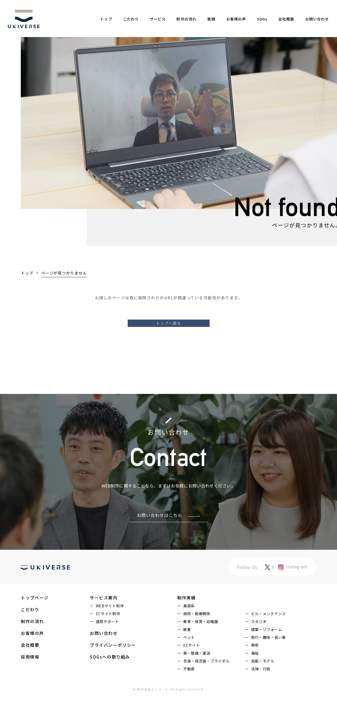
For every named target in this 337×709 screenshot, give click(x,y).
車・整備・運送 (196, 667)
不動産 (189, 683)
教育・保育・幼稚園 (200, 635)
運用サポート (107, 635)
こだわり (131, 19)
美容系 (189, 619)
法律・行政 (261, 683)
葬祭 (255, 659)
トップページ (35, 611)
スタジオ (259, 635)
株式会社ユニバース (152, 703)
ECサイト (191, 659)
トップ (107, 19)
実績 (210, 19)
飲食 (187, 643)
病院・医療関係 (196, 627)
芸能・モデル (262, 675)
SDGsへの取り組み (110, 671)
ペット (189, 651)
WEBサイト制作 (110, 619)
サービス (157, 19)
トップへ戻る (168, 336)
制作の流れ (186, 19)
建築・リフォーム (266, 643)
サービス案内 (104, 611)
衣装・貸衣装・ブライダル (206, 675)
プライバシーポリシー (113, 659)
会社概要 (284, 19)
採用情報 (30, 671)
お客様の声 (235, 19)
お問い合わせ (315, 19)
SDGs (261, 19)
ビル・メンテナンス (268, 627)
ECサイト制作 (108, 627)
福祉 (255, 667)
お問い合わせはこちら (159, 529)
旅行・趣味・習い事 (268, 651)
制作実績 (186, 611)
